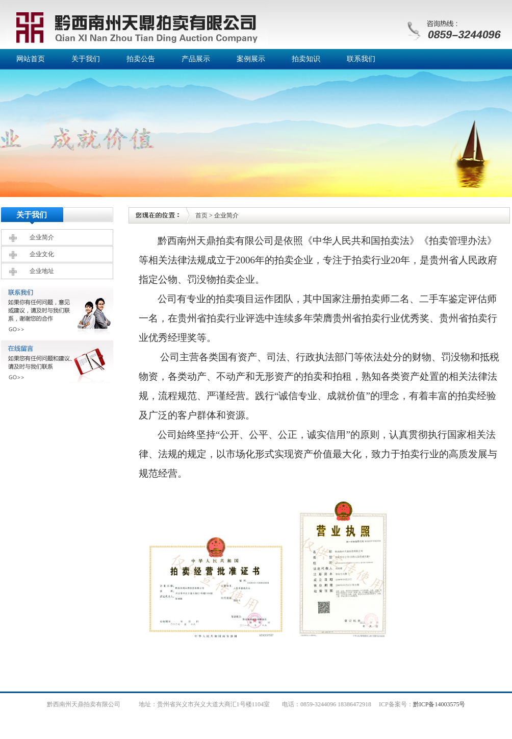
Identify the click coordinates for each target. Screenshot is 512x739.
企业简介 (42, 237)
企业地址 (42, 271)
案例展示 (251, 59)
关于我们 (85, 59)
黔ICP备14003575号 (439, 704)
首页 (201, 215)
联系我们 (361, 59)
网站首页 (30, 59)
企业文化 (42, 254)
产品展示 (196, 59)
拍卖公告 (140, 59)
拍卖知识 (306, 59)
